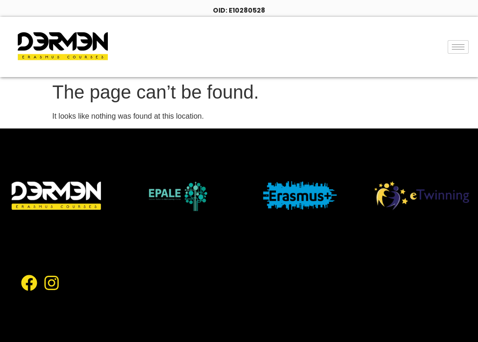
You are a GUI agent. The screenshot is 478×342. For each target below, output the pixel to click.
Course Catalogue (239, 268)
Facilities (222, 290)
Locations (306, 268)
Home (216, 246)
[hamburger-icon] (458, 47)
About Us (260, 246)
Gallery (266, 290)
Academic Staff (323, 290)
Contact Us (227, 312)
